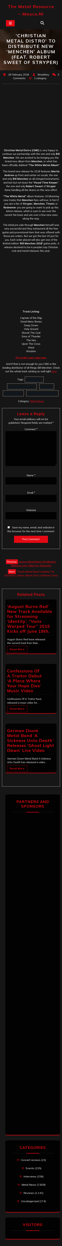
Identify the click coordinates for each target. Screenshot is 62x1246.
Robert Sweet (13, 393)
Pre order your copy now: (31, 357)
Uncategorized (30, 1201)
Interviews (29, 1176)
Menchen (46, 386)
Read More (17, 649)
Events (30, 1168)
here (54, 371)
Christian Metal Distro (21, 386)
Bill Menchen (34, 379)
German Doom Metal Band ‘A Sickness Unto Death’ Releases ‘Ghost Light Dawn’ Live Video (30, 740)
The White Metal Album (42, 393)
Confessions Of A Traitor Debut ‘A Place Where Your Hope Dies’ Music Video (24, 680)
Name (31, 475)
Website (31, 510)
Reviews (28, 1193)
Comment (31, 429)
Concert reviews (31, 1160)
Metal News (37, 401)
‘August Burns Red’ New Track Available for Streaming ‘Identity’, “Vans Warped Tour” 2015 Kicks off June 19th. (29, 619)
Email (31, 492)
